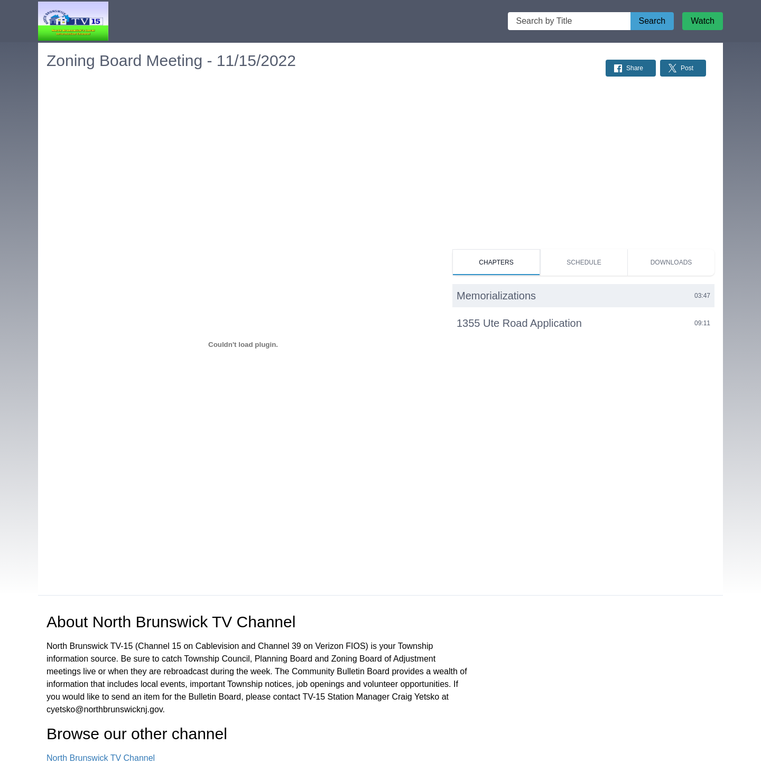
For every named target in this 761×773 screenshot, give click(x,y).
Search (652, 20)
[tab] (496, 262)
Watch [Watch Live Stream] (702, 20)
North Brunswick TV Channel (101, 757)
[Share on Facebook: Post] (631, 68)
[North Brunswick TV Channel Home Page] (73, 21)
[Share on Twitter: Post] (683, 68)
